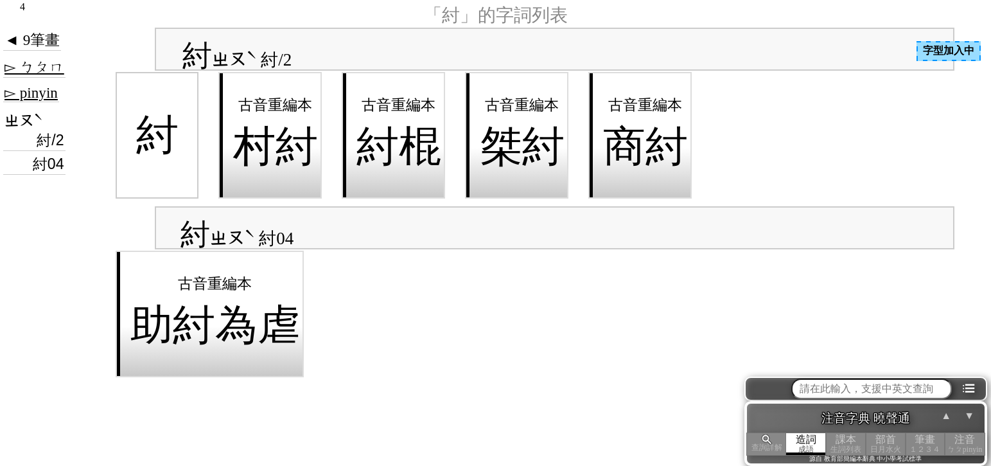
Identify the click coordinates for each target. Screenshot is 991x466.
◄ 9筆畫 (32, 39)
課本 (846, 444)
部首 (886, 444)
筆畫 (925, 444)
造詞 (806, 444)
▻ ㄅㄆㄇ (34, 66)
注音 (965, 444)
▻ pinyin (31, 92)
